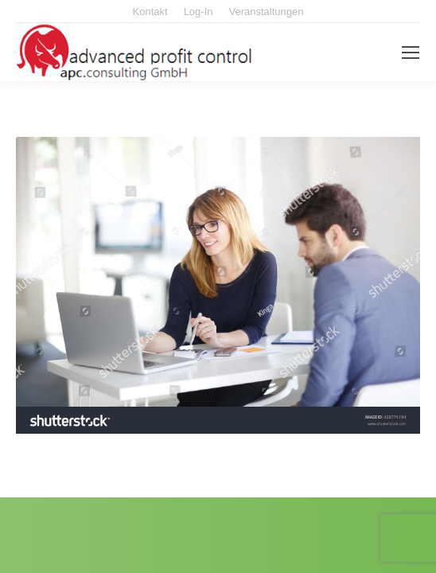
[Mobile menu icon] (410, 52)
